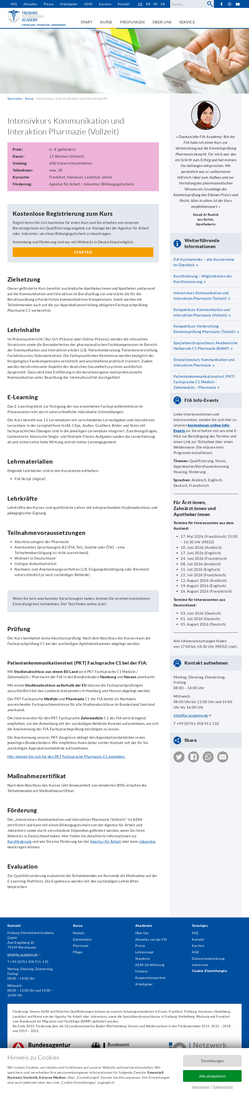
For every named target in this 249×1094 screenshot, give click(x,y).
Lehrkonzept (144, 952)
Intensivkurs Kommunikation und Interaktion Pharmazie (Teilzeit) (201, 295)
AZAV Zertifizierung (150, 965)
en (148, 4)
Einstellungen (212, 1060)
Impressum (200, 1087)
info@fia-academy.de (192, 715)
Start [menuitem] (86, 22)
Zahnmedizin (82, 939)
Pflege (77, 952)
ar (163, 4)
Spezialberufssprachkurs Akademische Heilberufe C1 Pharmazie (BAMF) (205, 345)
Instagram (230, 4)
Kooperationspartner (150, 978)
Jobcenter (147, 841)
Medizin (78, 933)
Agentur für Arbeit (105, 841)
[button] (178, 756)
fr (155, 4)
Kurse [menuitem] (106, 22)
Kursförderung (19, 841)
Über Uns (142, 933)
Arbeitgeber (69, 4)
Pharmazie (80, 946)
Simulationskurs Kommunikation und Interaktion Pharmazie (203, 362)
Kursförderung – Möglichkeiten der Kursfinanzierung (202, 279)
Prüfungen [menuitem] (132, 22)
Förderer (141, 971)
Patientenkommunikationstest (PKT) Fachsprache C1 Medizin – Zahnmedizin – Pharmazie (204, 381)
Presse (49, 4)
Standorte (142, 959)
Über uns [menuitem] (162, 22)
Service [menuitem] (187, 22)
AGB (195, 952)
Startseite (14, 98)
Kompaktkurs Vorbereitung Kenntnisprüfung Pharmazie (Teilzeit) (204, 329)
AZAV (88, 4)
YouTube (238, 4)
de (140, 4)
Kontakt (124, 4)
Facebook (222, 4)
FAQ (14, 4)
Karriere (105, 4)
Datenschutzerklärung (208, 959)
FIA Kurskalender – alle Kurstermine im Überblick (203, 262)
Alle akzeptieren (212, 1076)
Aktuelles (30, 4)
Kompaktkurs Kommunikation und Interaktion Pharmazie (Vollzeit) (201, 312)
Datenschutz (223, 1087)
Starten (83, 252)
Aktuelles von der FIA (151, 939)
